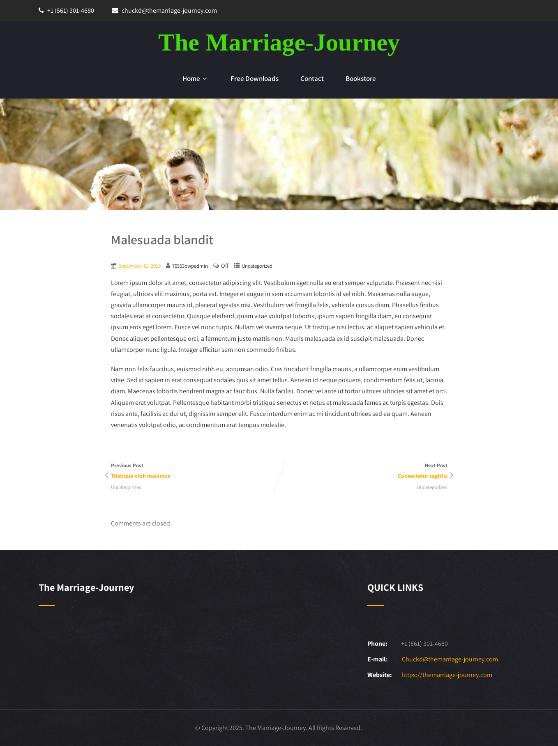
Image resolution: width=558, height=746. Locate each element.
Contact (312, 78)
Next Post (363, 471)
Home (195, 78)
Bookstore (361, 78)
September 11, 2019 (139, 265)
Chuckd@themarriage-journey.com (450, 659)
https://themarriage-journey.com (446, 674)
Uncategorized (257, 265)
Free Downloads (255, 78)
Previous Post (195, 471)
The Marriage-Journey (279, 42)
